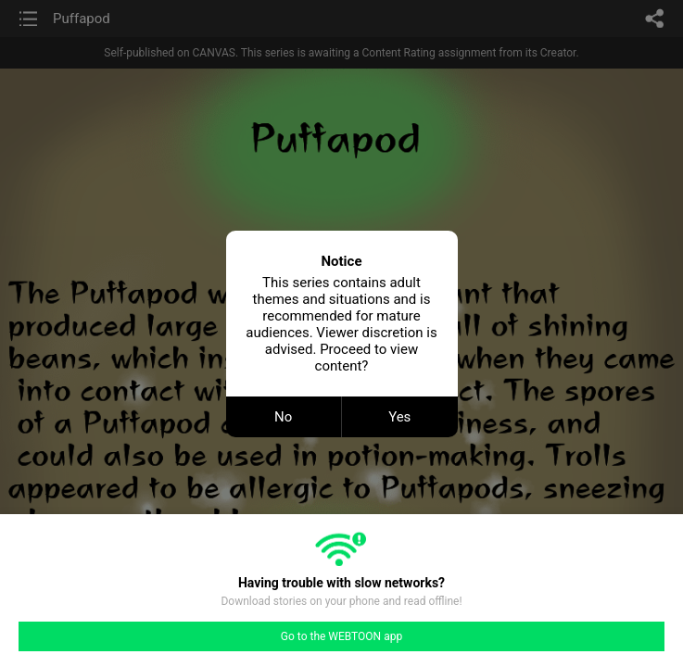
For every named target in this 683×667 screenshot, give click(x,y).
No (283, 417)
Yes (399, 417)
